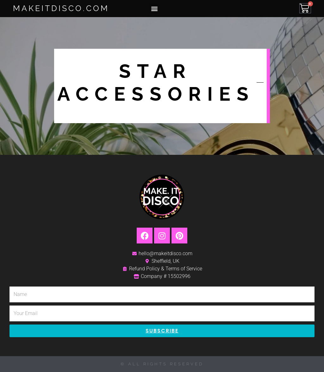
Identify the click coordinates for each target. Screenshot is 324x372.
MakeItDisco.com (61, 8)
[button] (154, 8)
